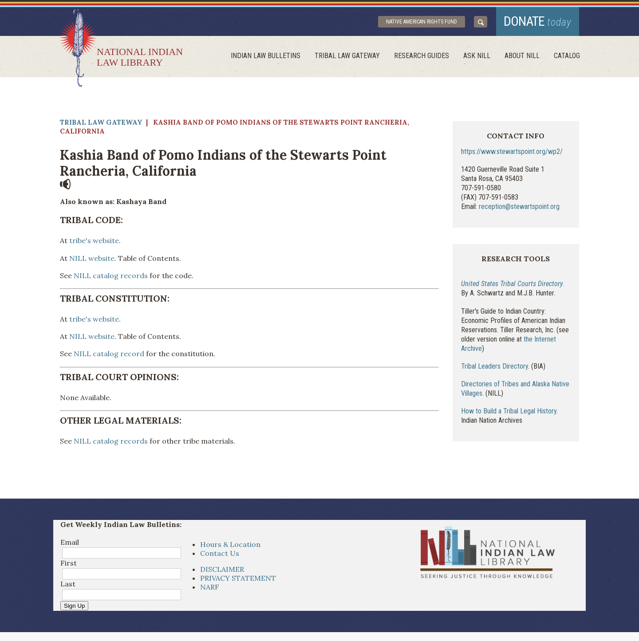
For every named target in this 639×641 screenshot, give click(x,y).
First (68, 562)
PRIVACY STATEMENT (238, 578)
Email (69, 542)
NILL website (91, 258)
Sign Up (74, 605)
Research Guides (421, 55)
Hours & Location (230, 544)
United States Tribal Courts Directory (512, 283)
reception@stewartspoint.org (519, 206)
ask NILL (476, 55)
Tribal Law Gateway (347, 55)
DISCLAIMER (222, 569)
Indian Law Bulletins (265, 55)
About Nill (522, 55)
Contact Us (219, 553)
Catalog (567, 55)
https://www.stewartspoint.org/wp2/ (512, 151)
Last (67, 583)
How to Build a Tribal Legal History (508, 411)
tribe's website (93, 240)
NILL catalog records (111, 275)
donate (538, 21)
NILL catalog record (109, 353)
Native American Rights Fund (421, 22)
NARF (209, 586)
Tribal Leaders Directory (494, 366)
